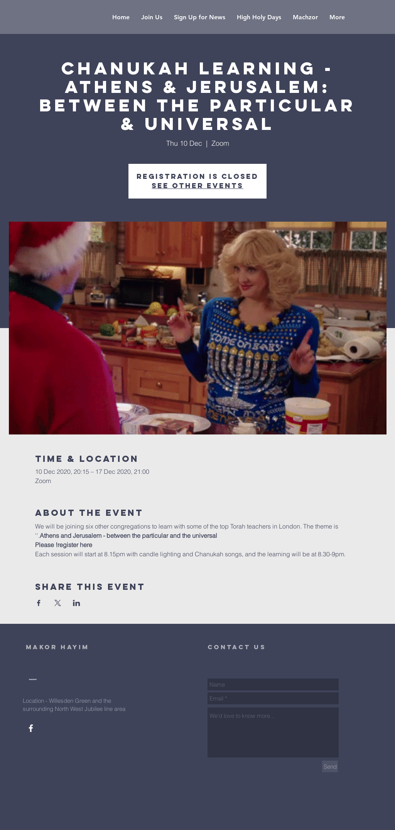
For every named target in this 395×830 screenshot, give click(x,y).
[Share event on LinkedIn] (76, 603)
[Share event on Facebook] (38, 603)
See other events (197, 185)
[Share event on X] (57, 603)
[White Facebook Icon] (31, 728)
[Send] (330, 766)
